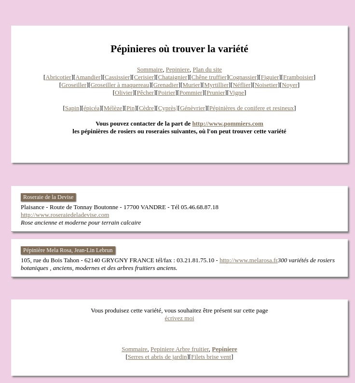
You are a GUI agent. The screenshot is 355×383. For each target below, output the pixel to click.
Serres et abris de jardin (157, 356)
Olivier (124, 92)
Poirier (166, 92)
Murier (191, 84)
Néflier (241, 84)
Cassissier (117, 77)
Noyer (290, 84)
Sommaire (150, 69)
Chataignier (173, 77)
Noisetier (266, 84)
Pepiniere (178, 69)
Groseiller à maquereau (120, 84)
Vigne (236, 92)
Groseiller (73, 84)
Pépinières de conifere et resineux (251, 108)
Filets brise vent (211, 356)
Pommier (191, 92)
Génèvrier (192, 108)
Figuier (270, 77)
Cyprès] (168, 108)
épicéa (91, 108)
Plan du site (207, 69)
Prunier (215, 92)
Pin (130, 108)
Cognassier (243, 77)
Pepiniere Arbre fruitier (179, 349)
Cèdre (146, 108)
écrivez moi (179, 318)
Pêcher (145, 92)
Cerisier (144, 77)
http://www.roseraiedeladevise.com (65, 214)
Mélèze (113, 108)
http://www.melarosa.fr (248, 260)
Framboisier (298, 77)
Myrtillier (216, 84)
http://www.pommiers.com (227, 123)
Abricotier (58, 77)
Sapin (72, 108)
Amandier (87, 77)
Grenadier (165, 84)
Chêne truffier (209, 77)
